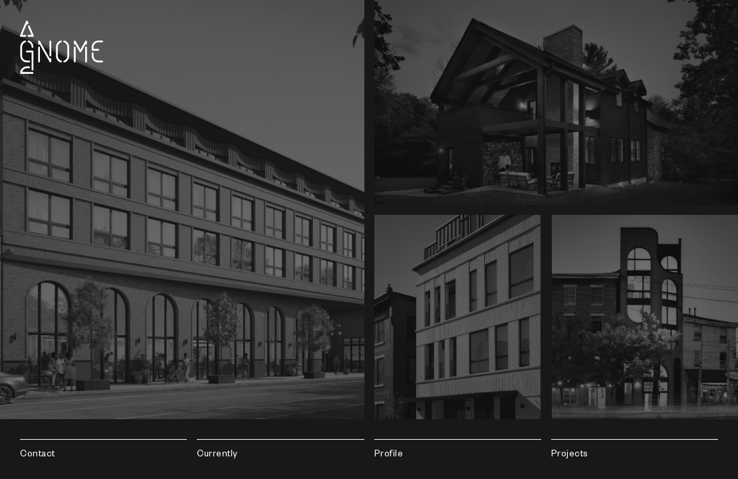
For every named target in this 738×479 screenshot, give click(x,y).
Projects (569, 455)
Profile (389, 455)
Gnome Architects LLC (61, 47)
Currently (217, 455)
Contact (37, 455)
